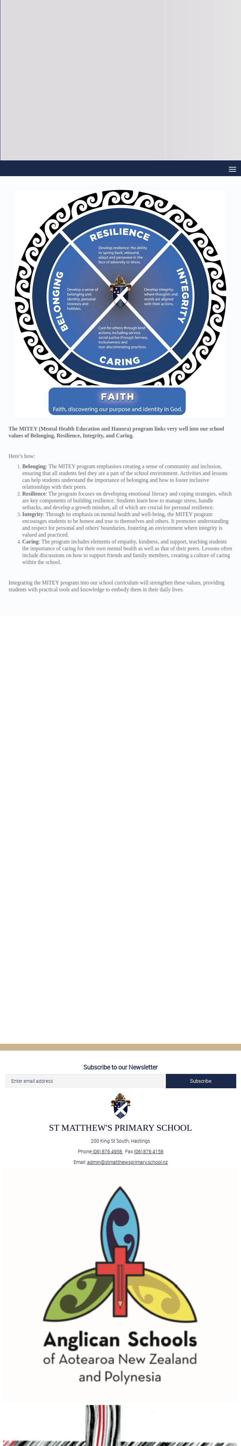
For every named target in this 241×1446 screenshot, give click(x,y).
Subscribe (201, 1081)
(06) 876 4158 (148, 1151)
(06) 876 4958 (107, 1151)
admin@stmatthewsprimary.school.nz (127, 1162)
